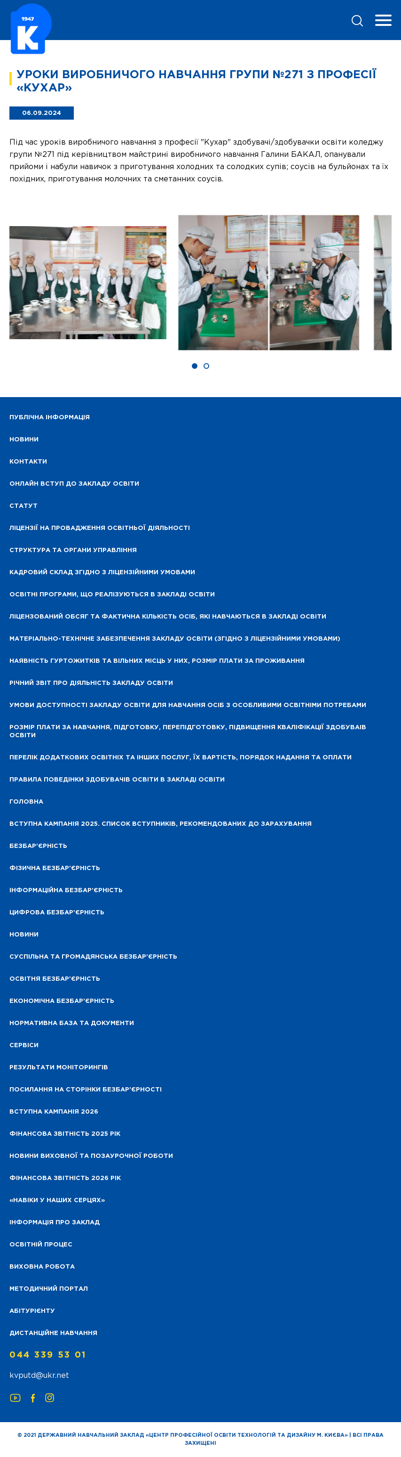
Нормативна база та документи (71, 1023)
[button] (194, 366)
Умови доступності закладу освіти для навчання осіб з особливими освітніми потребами (187, 705)
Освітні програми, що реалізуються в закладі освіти (112, 594)
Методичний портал (48, 1289)
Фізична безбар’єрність (54, 868)
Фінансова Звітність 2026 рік (65, 1178)
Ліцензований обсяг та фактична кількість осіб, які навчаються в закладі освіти (167, 616)
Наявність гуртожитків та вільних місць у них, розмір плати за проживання (157, 661)
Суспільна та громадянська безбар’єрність (93, 957)
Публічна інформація (49, 417)
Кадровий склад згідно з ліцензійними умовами (102, 572)
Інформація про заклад (54, 1222)
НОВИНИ (24, 439)
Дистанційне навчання (53, 1333)
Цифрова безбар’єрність (56, 912)
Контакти (28, 461)
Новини (24, 934)
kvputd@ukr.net (39, 1375)
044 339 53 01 (47, 1355)
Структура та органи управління (73, 550)
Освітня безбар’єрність (54, 979)
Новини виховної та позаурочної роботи (91, 1156)
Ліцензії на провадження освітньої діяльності (99, 528)
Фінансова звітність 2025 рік (64, 1134)
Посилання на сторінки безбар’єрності (85, 1089)
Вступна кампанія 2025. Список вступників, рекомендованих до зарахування (160, 824)
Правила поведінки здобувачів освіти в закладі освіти (117, 779)
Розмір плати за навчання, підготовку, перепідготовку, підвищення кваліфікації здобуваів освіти (187, 731)
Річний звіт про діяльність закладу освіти (91, 683)
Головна (26, 802)
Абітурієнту (32, 1311)
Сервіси (24, 1045)
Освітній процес (40, 1244)
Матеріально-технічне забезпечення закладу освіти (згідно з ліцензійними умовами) (174, 639)
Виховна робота (42, 1267)
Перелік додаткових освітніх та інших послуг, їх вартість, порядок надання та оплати (180, 757)
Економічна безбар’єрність (61, 1001)
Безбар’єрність (38, 846)
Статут (23, 506)
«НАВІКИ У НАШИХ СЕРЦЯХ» (57, 1200)
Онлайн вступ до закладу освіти (74, 484)
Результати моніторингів (58, 1067)
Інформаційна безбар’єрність (66, 890)
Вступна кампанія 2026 (53, 1112)
